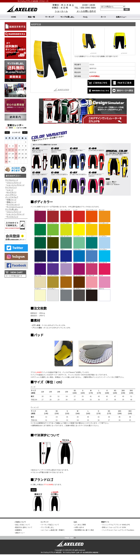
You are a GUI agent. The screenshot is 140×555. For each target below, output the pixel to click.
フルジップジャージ (14, 182)
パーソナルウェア (11, 197)
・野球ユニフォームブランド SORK (113, 527)
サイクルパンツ (11, 187)
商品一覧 (31, 17)
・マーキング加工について (49, 524)
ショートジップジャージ (15, 185)
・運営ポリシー (19, 532)
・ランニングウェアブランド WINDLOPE (115, 524)
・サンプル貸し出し (47, 527)
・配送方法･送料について (23, 527)
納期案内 (15, 117)
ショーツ (10, 190)
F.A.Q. (85, 17)
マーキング (49, 17)
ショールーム (61, 11)
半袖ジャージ (11, 199)
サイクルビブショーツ (15, 207)
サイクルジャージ (11, 180)
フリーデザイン (11, 194)
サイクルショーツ (13, 204)
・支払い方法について (22, 524)
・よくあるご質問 (79, 524)
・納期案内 (18, 530)
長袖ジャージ (11, 202)
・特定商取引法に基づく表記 (83, 530)
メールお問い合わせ (86, 11)
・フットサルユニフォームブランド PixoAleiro (117, 530)
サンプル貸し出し (67, 17)
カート (103, 17)
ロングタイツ (11, 192)
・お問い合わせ (78, 527)
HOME (13, 17)
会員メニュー (121, 17)
